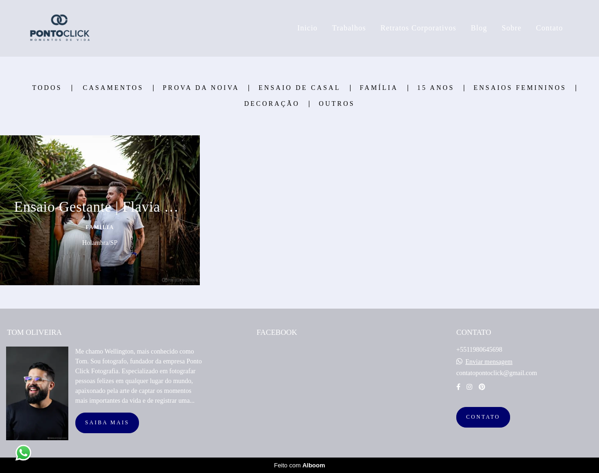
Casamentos (113, 88)
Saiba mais (107, 423)
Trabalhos (349, 28)
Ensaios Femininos (520, 88)
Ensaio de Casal (299, 88)
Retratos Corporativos (418, 28)
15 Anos (435, 88)
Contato (549, 28)
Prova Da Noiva (201, 88)
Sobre (511, 28)
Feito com (299, 465)
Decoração (272, 104)
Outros (337, 104)
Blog (479, 28)
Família (379, 88)
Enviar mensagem (488, 362)
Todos (47, 88)
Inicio (307, 28)
